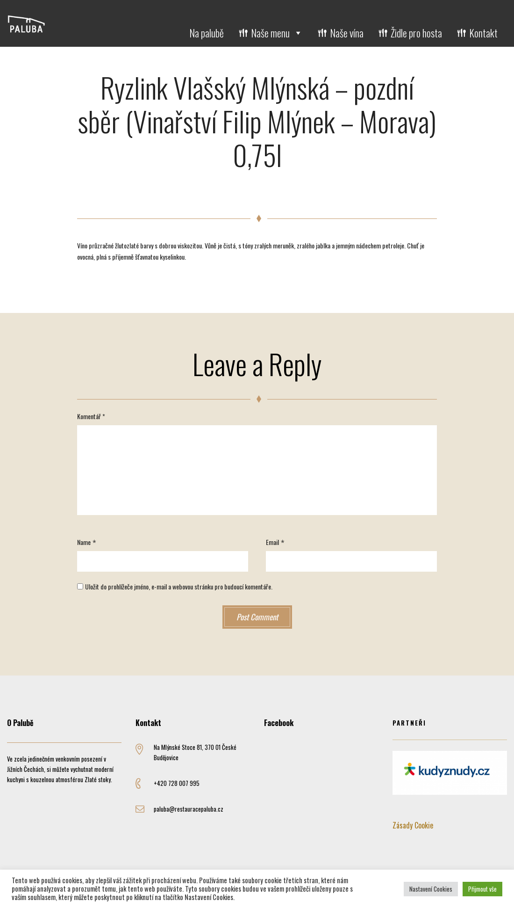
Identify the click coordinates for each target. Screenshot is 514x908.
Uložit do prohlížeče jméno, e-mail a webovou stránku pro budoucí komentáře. (178, 586)
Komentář (91, 416)
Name (84, 542)
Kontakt (483, 32)
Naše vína (347, 32)
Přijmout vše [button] (482, 888)
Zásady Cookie (413, 825)
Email (272, 542)
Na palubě (206, 32)
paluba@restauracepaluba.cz (188, 809)
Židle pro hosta (416, 32)
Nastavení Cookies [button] (430, 888)
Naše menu (277, 32)
